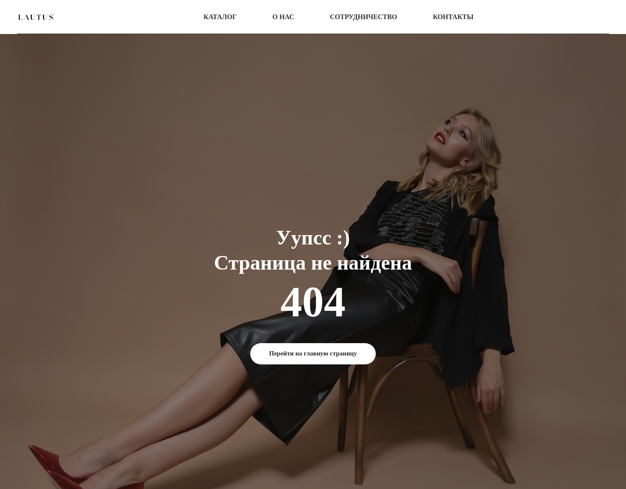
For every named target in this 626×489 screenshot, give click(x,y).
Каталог (220, 16)
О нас (283, 16)
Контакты (453, 16)
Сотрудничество (363, 16)
